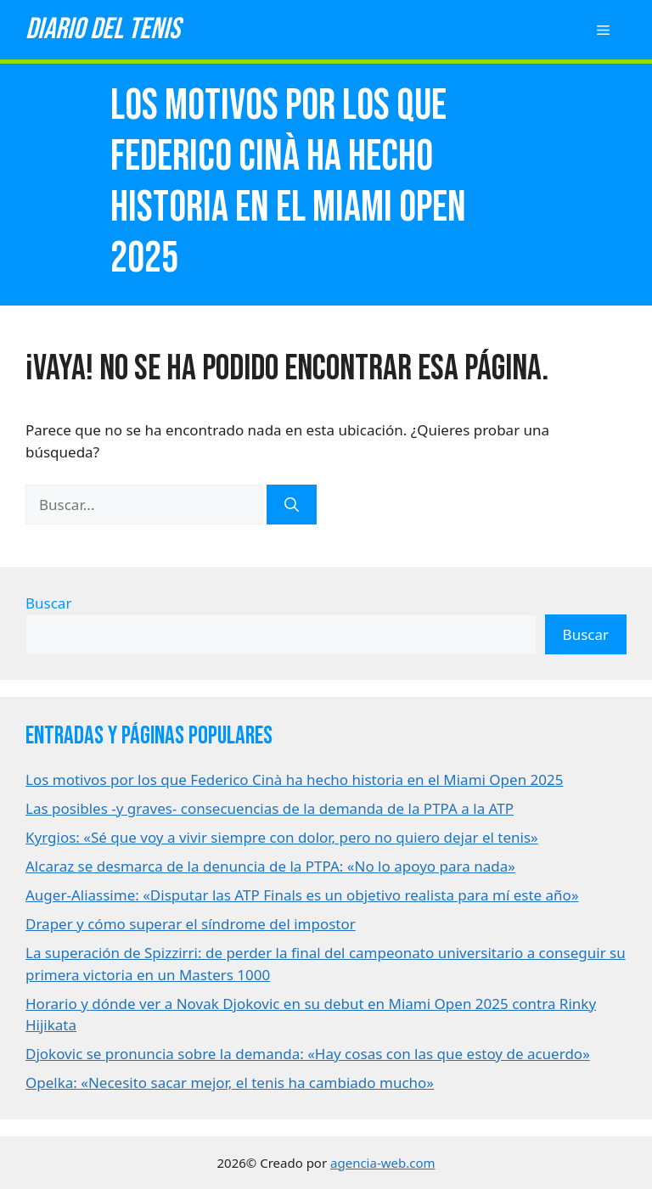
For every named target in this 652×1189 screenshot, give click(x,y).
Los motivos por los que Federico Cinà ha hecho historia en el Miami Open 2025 (294, 779)
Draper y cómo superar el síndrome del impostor (190, 924)
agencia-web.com (382, 1162)
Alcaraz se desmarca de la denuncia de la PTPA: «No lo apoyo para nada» (270, 866)
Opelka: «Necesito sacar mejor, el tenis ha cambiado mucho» (229, 1082)
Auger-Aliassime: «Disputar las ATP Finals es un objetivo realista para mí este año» (302, 895)
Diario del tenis (102, 29)
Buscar (48, 603)
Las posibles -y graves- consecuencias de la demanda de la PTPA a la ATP (269, 808)
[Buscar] (292, 505)
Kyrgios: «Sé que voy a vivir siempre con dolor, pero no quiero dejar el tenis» (281, 837)
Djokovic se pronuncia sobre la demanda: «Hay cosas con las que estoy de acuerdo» (307, 1053)
